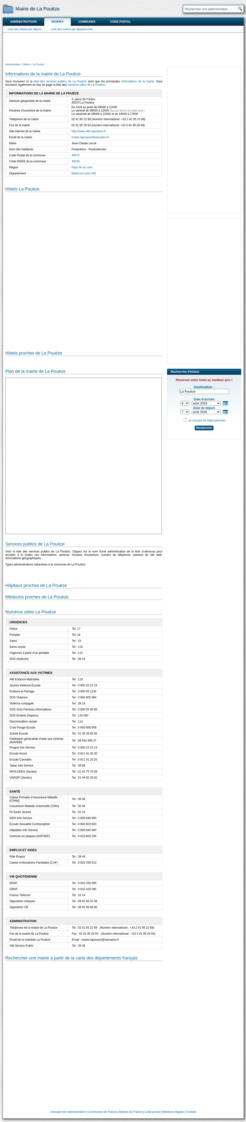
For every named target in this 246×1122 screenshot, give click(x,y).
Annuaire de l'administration (68, 1112)
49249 (75, 161)
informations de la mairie (137, 81)
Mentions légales (173, 1112)
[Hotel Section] (83, 267)
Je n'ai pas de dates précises (206, 420)
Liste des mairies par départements (72, 29)
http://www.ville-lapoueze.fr (88, 131)
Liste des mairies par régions (25, 29)
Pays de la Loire (81, 167)
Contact (191, 1112)
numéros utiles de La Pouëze (86, 84)
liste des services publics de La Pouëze (60, 81)
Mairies (58, 21)
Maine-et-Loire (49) (83, 173)
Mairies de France (130, 1112)
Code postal (120, 21)
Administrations (23, 21)
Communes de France (102, 1112)
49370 (75, 155)
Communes (86, 21)
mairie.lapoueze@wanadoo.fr (90, 137)
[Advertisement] (123, 47)
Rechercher (204, 428)
